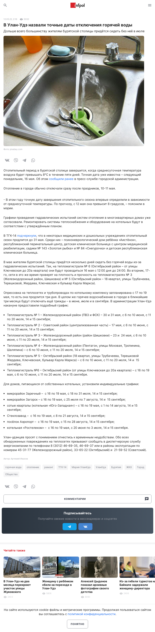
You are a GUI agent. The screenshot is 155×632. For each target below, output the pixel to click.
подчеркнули (26, 235)
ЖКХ (129, 467)
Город (140, 467)
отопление (33, 467)
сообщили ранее (61, 179)
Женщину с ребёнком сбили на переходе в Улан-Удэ (57, 584)
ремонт (48, 467)
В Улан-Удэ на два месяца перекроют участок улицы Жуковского (17, 586)
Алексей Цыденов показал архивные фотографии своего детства (95, 586)
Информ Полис (77, 5)
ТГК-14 (62, 467)
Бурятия (116, 467)
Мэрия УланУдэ (81, 467)
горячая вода (13, 467)
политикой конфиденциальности (91, 614)
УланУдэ (101, 467)
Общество (11, 474)
